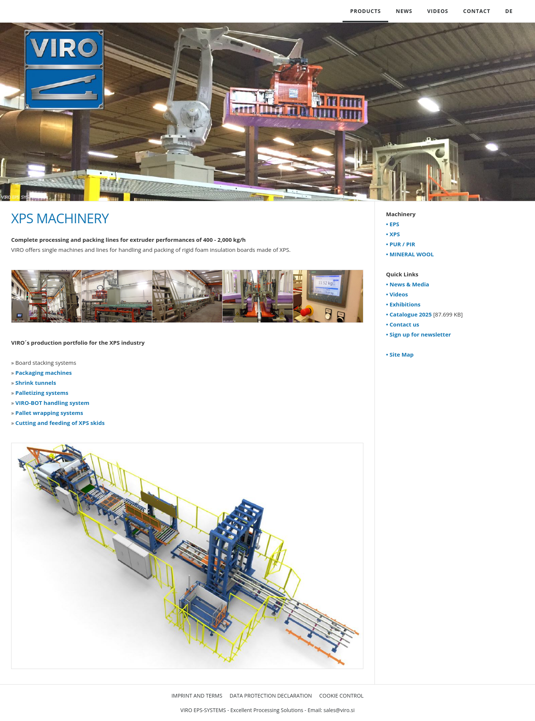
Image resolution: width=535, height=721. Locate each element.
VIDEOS (437, 10)
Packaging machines (43, 372)
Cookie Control (341, 695)
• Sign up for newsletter (418, 334)
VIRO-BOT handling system (52, 402)
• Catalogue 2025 (409, 314)
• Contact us (402, 324)
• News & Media (407, 284)
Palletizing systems (41, 392)
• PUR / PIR (400, 244)
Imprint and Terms (196, 695)
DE (509, 10)
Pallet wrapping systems (49, 412)
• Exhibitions (403, 304)
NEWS (404, 10)
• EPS (392, 224)
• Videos (397, 294)
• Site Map (400, 354)
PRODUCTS (365, 10)
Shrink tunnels (35, 382)
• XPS (393, 234)
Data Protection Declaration (271, 695)
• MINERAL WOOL (410, 254)
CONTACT (476, 10)
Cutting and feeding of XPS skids (59, 422)
